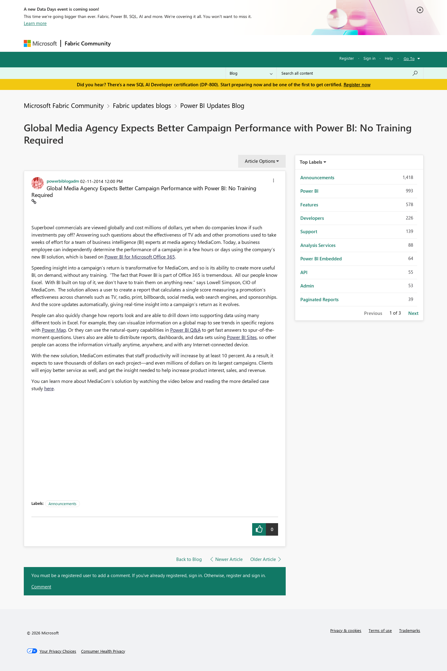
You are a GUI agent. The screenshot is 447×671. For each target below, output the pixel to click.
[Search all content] (350, 73)
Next (413, 313)
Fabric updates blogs (142, 105)
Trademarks (409, 630)
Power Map (54, 330)
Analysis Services (317, 245)
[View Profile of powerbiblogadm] (63, 181)
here (49, 388)
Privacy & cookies (345, 630)
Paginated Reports (319, 299)
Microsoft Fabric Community (64, 105)
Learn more (35, 23)
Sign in (369, 58)
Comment (41, 587)
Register (346, 58)
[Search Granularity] (251, 73)
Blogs (231, 43)
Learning (254, 43)
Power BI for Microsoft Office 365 (140, 256)
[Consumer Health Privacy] (103, 651)
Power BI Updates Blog (212, 105)
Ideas (176, 43)
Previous (373, 313)
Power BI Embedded (321, 258)
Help (389, 58)
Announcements (62, 503)
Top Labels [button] (311, 162)
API (303, 272)
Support (280, 43)
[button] (273, 181)
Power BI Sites (242, 337)
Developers (312, 218)
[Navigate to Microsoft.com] (40, 43)
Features (309, 205)
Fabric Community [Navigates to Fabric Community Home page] (88, 43)
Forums (124, 43)
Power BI (309, 191)
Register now (357, 84)
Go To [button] (409, 58)
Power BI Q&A (185, 330)
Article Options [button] (260, 161)
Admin (307, 286)
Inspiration (151, 43)
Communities (203, 43)
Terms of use (380, 630)
